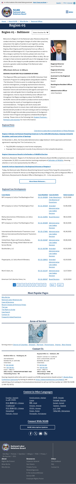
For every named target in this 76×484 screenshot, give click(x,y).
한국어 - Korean (35, 408)
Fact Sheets (30, 464)
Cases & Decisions (8, 302)
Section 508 (30, 476)
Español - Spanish (12, 398)
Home (4, 21)
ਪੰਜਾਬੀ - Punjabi (58, 398)
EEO (14, 456)
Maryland (39, 345)
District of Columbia (20, 345)
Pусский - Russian (59, 400)
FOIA (36, 454)
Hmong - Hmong (35, 406)
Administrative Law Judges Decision (54, 225)
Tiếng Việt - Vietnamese (61, 411)
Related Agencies (32, 470)
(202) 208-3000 (10, 365)
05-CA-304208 (43, 197)
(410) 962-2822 (43, 365)
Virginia (58, 345)
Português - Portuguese (37, 414)
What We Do (6, 464)
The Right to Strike (8, 310)
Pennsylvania (49, 345)
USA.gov (30, 454)
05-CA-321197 (43, 271)
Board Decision (54, 217)
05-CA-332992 (43, 217)
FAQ (52, 464)
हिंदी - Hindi (33, 403)
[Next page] (53, 285)
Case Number (43, 195)
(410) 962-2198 (43, 367)
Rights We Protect (8, 461)
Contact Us (5, 315)
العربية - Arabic (11, 400)
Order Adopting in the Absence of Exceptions (55, 199)
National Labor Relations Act (12, 300)
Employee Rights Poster (35, 479)
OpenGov (22, 454)
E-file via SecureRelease (34, 473)
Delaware (32, 345)
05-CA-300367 (43, 279)
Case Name (6, 195)
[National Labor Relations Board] (7, 12)
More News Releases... (37, 181)
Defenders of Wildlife (55, 160)
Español (58, 3)
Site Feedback (56, 461)
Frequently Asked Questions (11, 317)
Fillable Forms (31, 467)
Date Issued (68, 195)
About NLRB (13, 21)
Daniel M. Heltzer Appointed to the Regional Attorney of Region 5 (26, 166)
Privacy (43, 454)
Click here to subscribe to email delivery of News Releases (54, 131)
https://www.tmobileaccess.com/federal (50, 379)
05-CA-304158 (43, 206)
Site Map (6, 454)
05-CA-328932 (43, 260)
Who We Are (24, 21)
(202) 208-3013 (10, 367)
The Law (4, 307)
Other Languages (69, 2)
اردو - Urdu (56, 408)
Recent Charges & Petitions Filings (14, 305)
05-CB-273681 (43, 231)
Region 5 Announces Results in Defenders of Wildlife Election (25, 154)
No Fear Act (7, 456)
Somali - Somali (58, 403)
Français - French (12, 414)
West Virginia (66, 345)
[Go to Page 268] (60, 285)
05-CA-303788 (43, 249)
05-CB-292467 (43, 240)
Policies (13, 454)
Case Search (6, 312)
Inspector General (32, 461)
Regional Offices (36, 21)
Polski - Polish (34, 411)
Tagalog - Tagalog (59, 406)
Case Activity (54, 195)
